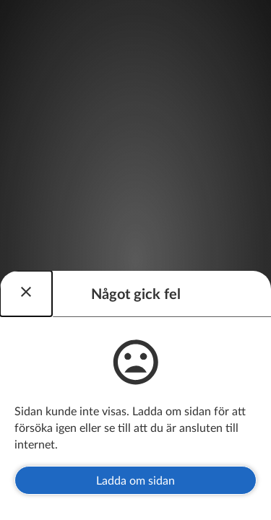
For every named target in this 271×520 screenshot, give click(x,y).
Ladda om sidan (135, 480)
